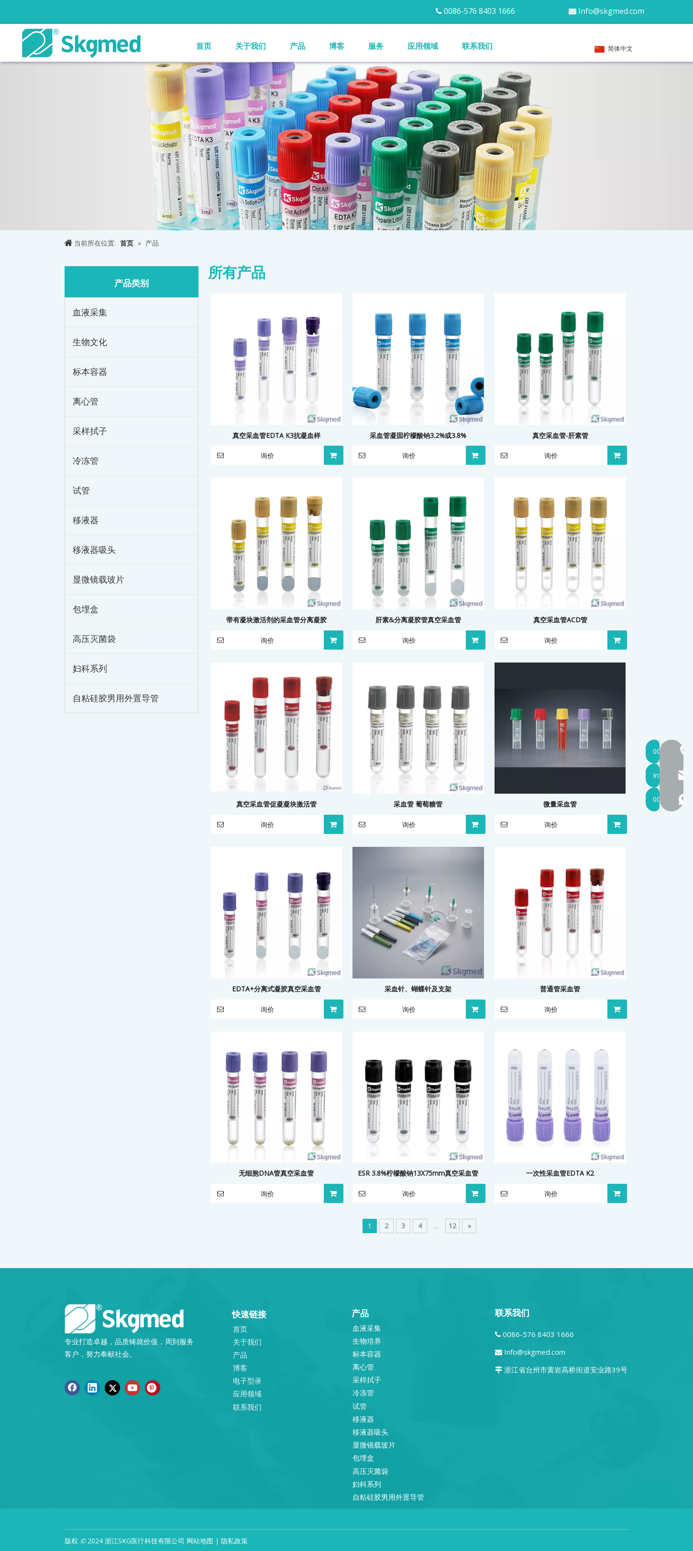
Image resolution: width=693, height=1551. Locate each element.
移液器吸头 (94, 549)
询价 (242, 455)
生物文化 (90, 342)
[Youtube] (132, 1387)
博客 (240, 1367)
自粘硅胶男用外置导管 (116, 698)
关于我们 (247, 1342)
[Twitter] (112, 1387)
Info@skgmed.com (611, 11)
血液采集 (90, 312)
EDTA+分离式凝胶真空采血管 (276, 988)
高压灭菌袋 (94, 638)
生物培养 (366, 1341)
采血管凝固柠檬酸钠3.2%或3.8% (418, 435)
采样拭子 (90, 431)
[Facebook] (72, 1387)
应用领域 (247, 1393)
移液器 (86, 520)
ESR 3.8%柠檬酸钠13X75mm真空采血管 (418, 1173)
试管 (81, 490)
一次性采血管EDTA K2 (560, 1173)
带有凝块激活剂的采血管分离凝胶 (276, 619)
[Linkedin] (92, 1387)
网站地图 (200, 1540)
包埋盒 (86, 609)
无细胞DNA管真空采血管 (276, 1173)
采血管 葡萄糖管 (418, 804)
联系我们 (247, 1407)
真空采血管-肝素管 (560, 435)
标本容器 (90, 371)
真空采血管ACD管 (560, 619)
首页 (240, 1329)
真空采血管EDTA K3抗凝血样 (276, 435)
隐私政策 (234, 1540)
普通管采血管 (560, 988)
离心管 (86, 401)
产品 (240, 1355)
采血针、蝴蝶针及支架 (418, 988)
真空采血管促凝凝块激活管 (276, 804)
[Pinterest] (152, 1387)
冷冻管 (86, 460)
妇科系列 (90, 668)
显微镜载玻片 (98, 579)
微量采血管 (560, 804)
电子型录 (247, 1380)
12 (452, 1225)
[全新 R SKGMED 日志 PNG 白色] (124, 1318)
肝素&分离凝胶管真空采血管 (418, 619)
